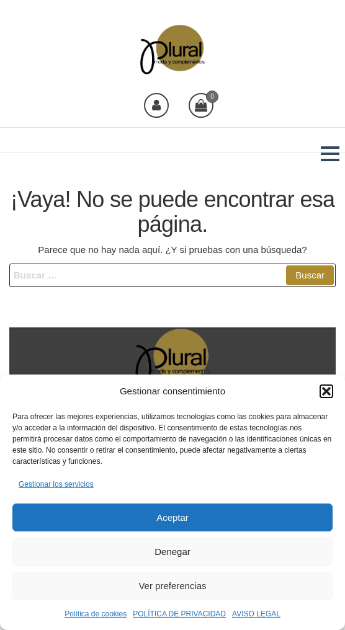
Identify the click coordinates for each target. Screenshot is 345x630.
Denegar (172, 551)
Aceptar (172, 517)
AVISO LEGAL (256, 614)
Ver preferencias (172, 585)
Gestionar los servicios (56, 484)
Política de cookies (96, 614)
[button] (326, 391)
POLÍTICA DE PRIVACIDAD (179, 614)
